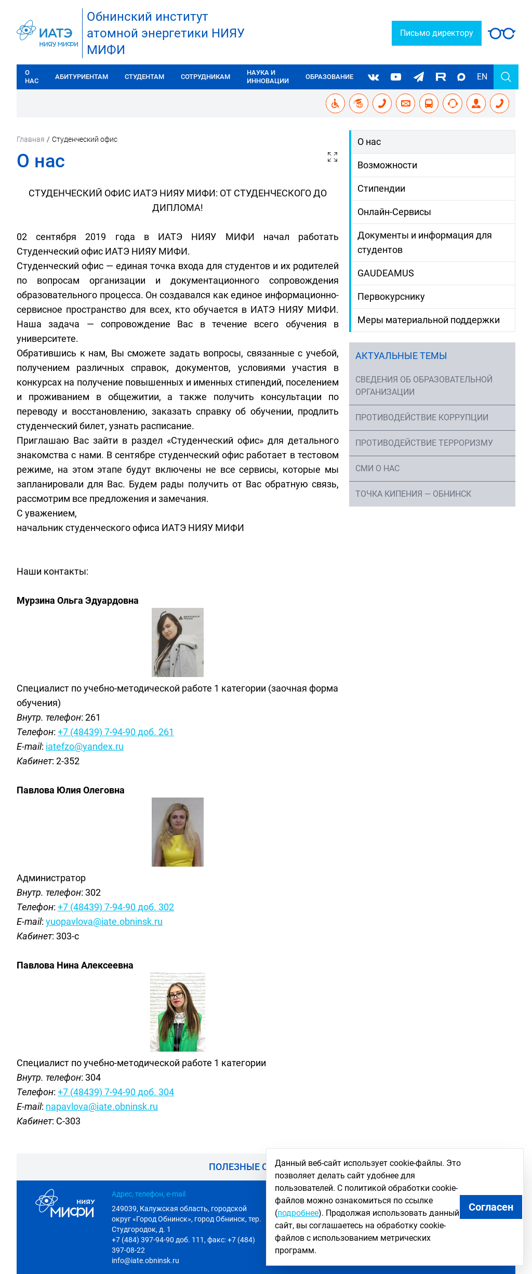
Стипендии (381, 188)
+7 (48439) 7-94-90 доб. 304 (116, 1091)
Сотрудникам (205, 77)
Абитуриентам (81, 77)
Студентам (144, 77)
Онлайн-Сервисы (394, 211)
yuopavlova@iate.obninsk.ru (104, 921)
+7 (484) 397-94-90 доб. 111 (158, 1240)
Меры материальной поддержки (428, 319)
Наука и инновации (268, 77)
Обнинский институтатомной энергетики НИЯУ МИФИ (166, 33)
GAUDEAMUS (385, 273)
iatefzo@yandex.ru (85, 746)
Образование (329, 77)
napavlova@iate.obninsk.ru (102, 1106)
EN (482, 77)
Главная (31, 139)
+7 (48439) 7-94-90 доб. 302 (116, 906)
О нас (31, 77)
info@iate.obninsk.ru (145, 1260)
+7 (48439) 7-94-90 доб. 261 (116, 731)
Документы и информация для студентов (424, 242)
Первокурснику (391, 296)
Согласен (491, 1207)
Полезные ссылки (255, 1166)
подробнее (297, 1213)
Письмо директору (436, 33)
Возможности (387, 165)
